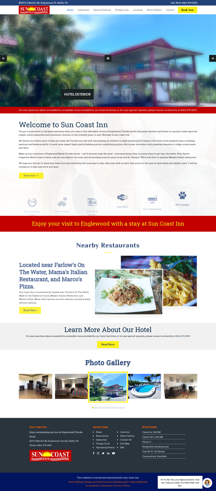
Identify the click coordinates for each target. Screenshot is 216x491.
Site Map (124, 443)
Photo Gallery (154, 9)
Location (138, 9)
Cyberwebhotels (138, 481)
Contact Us (126, 439)
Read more (31, 186)
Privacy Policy (122, 485)
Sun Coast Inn (121, 145)
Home (70, 9)
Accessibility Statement (98, 485)
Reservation (102, 435)
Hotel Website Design (80, 481)
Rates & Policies (102, 9)
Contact (170, 9)
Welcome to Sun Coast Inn (63, 135)
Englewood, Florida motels (123, 142)
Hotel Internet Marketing (112, 481)
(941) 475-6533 (189, 3)
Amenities (83, 9)
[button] (93, 417)
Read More (30, 320)
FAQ (122, 447)
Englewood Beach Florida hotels (63, 164)
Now (187, 9)
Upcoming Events (105, 447)
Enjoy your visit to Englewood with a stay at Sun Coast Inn (108, 223)
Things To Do (103, 443)
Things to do (122, 9)
